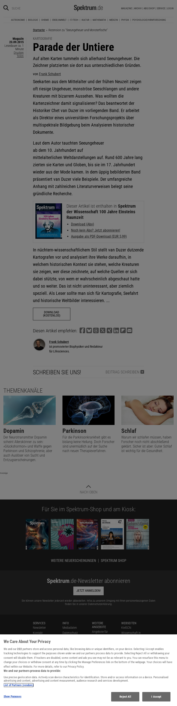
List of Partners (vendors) (18, 688)
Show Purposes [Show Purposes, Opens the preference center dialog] (12, 699)
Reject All (125, 699)
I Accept (156, 699)
